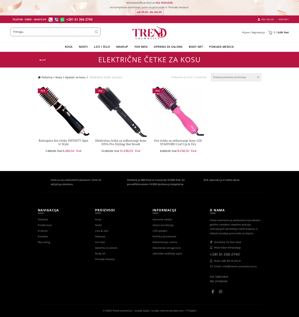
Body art (100, 253)
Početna (47, 77)
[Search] (96, 32)
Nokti (98, 225)
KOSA (69, 47)
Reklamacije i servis (165, 242)
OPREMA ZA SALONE (168, 47)
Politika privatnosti (164, 236)
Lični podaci (160, 230)
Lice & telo (101, 230)
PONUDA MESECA (221, 47)
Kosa (58, 77)
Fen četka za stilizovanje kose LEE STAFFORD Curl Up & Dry (178, 142)
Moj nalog (266, 19)
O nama (42, 230)
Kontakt (284, 19)
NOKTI (83, 47)
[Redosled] (236, 77)
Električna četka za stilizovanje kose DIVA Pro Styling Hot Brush (120, 142)
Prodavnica (45, 225)
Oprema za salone (106, 247)
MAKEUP (122, 47)
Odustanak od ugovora (167, 247)
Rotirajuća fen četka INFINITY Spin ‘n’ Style (63, 142)
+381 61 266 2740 (79, 19)
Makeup (100, 236)
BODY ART (196, 47)
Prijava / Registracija (253, 32)
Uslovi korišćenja (163, 225)
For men (100, 242)
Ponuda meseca (105, 259)
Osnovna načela (162, 219)
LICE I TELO (102, 47)
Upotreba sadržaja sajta (167, 253)
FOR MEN (141, 47)
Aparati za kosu (75, 77)
